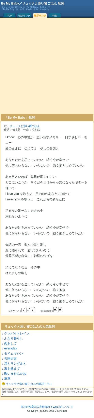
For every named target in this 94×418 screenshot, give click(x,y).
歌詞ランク (24, 15)
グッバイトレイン (16, 333)
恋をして (10, 343)
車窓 (7, 378)
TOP (9, 15)
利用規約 (44, 406)
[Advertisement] (46, 66)
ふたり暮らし (13, 338)
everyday (10, 348)
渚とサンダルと (15, 363)
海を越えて (12, 368)
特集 (55, 15)
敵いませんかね (15, 373)
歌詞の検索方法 (30, 406)
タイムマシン (13, 353)
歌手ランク (40, 15)
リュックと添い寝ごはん (24, 126)
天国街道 (10, 358)
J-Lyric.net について (62, 406)
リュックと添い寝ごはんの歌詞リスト (29, 383)
